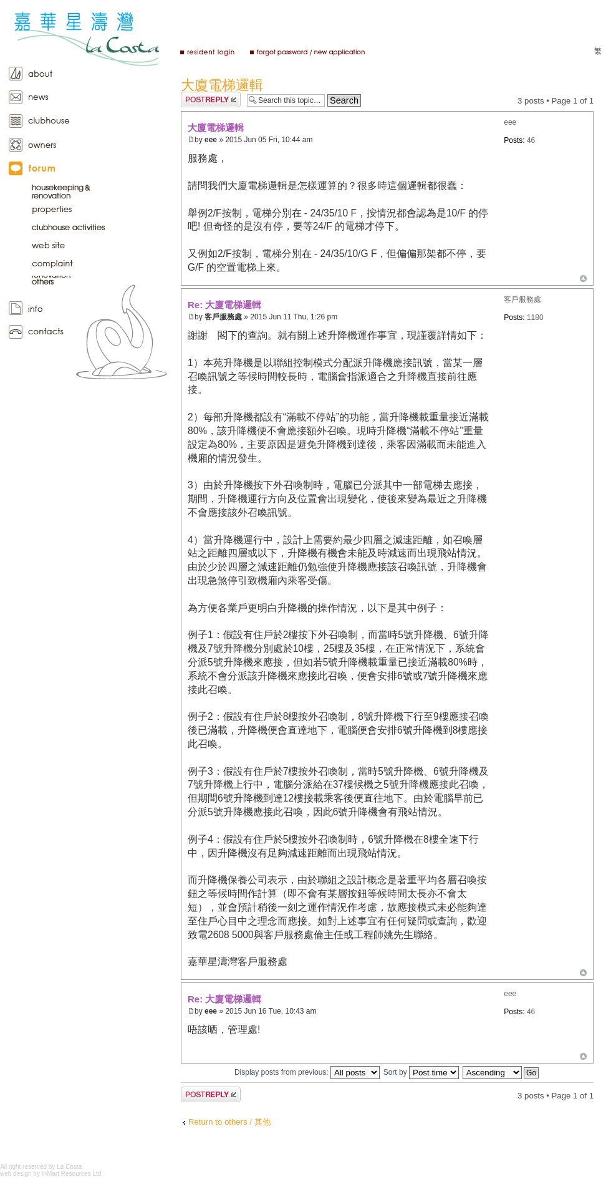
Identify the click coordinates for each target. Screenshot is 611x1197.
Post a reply (211, 99)
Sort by (421, 1072)
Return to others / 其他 (229, 1122)
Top (583, 278)
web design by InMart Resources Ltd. (51, 1173)
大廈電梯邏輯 (222, 85)
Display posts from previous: (307, 1072)
